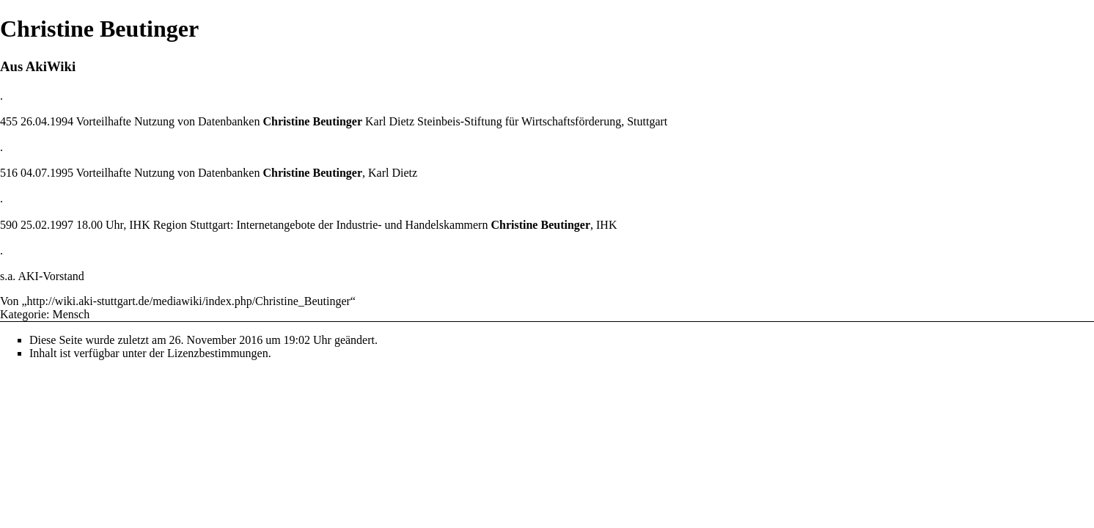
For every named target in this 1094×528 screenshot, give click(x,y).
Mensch (71, 314)
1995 (61, 172)
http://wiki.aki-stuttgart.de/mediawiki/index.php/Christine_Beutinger (188, 301)
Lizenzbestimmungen (217, 353)
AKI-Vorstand (51, 276)
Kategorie (23, 314)
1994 (61, 121)
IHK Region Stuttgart (179, 225)
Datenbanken (229, 121)
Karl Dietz (389, 121)
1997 (61, 225)
